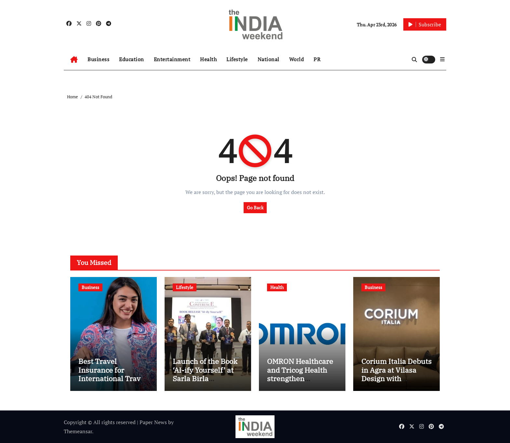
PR (317, 59)
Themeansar (78, 431)
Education (131, 59)
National (268, 59)
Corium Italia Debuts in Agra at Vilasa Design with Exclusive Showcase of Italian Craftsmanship (396, 382)
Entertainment (172, 59)
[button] (442, 59)
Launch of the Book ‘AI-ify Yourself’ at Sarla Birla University (205, 374)
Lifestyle (237, 59)
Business (98, 59)
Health (208, 59)
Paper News (153, 422)
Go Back (255, 207)
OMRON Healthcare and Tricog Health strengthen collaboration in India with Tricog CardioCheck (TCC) (300, 382)
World (296, 59)
